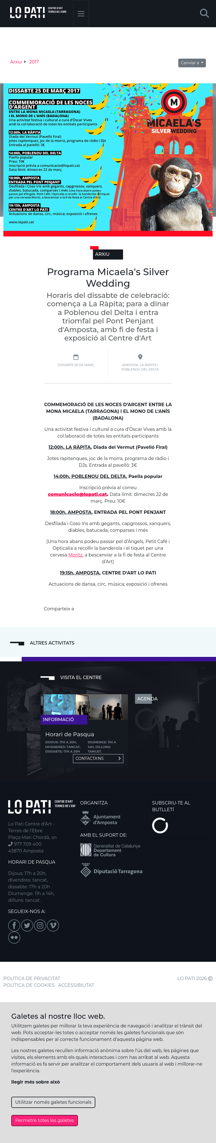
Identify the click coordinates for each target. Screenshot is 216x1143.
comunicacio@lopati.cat (77, 494)
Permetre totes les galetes (44, 1120)
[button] (204, 13)
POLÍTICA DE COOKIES (29, 985)
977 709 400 (24, 844)
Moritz (75, 555)
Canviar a (190, 62)
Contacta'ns (98, 758)
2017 (34, 62)
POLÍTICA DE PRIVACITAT (31, 978)
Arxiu (16, 62)
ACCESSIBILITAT (76, 985)
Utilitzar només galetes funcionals (53, 1102)
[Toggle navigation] (81, 13)
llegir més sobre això (35, 1082)
